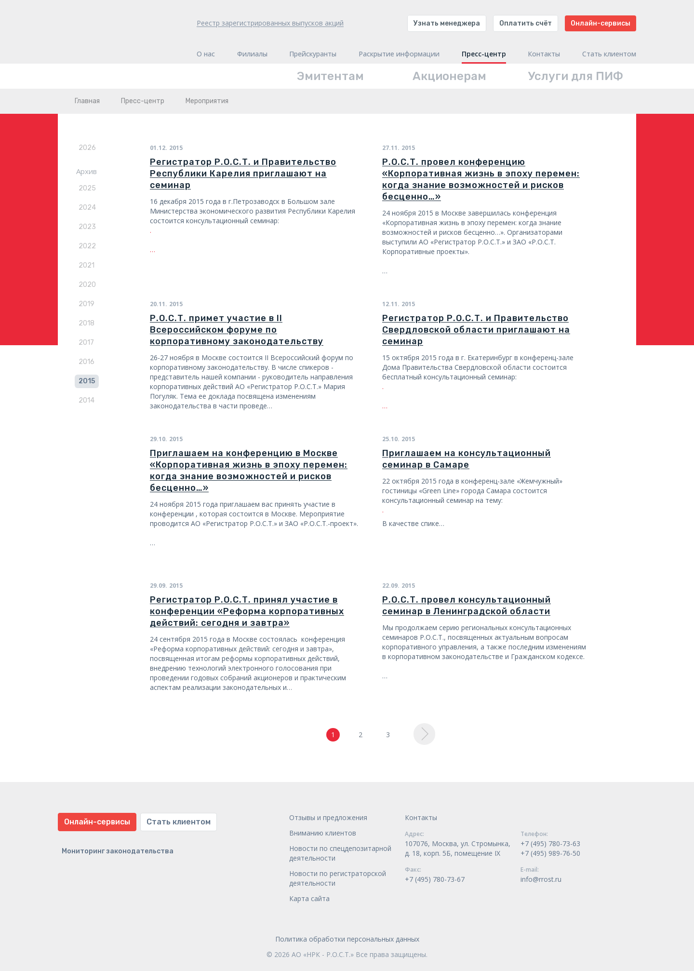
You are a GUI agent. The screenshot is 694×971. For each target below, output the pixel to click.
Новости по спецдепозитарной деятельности (340, 853)
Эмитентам (330, 76)
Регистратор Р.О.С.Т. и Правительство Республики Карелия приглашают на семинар (243, 173)
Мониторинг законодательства (118, 851)
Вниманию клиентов (322, 832)
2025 (87, 188)
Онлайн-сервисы (600, 23)
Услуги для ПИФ (575, 76)
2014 (86, 400)
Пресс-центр (484, 54)
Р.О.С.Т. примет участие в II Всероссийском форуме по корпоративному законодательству (236, 330)
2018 (86, 323)
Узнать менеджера (447, 23)
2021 (86, 265)
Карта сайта (309, 898)
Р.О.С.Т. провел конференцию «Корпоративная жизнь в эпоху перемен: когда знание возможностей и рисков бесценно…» (481, 179)
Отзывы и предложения (328, 817)
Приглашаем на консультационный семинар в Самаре (466, 459)
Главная (87, 101)
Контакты (544, 54)
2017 (86, 342)
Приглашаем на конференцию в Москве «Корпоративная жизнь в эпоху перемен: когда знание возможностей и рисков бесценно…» (248, 470)
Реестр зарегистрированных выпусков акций (270, 22)
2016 (86, 362)
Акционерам (449, 76)
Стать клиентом (609, 54)
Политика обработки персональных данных (347, 939)
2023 (87, 227)
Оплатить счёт (525, 23)
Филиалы (252, 54)
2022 (87, 246)
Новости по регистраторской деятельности (337, 878)
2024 (87, 207)
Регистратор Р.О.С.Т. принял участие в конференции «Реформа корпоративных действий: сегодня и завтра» (247, 611)
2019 (86, 304)
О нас (206, 54)
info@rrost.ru (540, 879)
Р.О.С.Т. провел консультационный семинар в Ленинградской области (466, 605)
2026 (87, 148)
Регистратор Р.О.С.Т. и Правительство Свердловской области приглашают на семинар (476, 330)
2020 (87, 285)
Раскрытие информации (399, 54)
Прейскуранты (312, 54)
